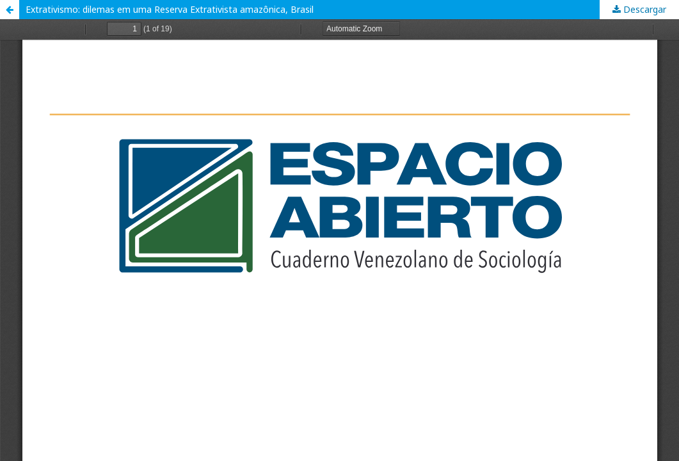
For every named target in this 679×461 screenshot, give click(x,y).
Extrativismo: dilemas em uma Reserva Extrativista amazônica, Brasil (170, 9)
